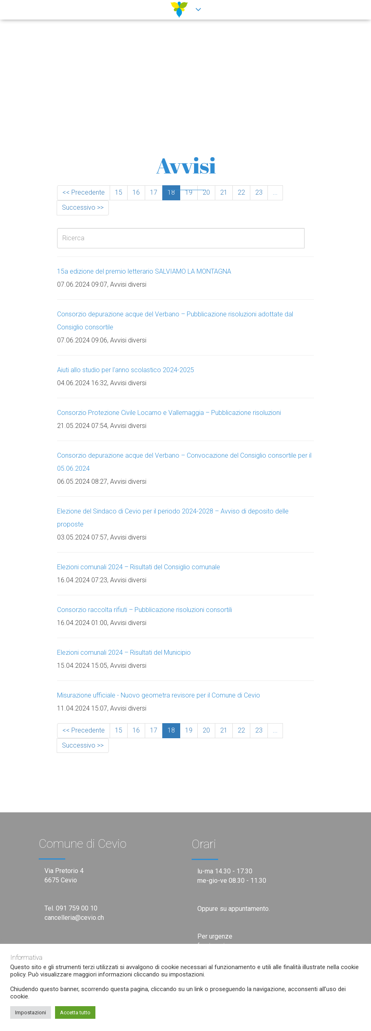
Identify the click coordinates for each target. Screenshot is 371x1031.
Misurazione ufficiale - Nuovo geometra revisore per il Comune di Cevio (158, 695)
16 (136, 192)
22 (241, 192)
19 (188, 192)
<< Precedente (83, 192)
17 (153, 192)
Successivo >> (83, 207)
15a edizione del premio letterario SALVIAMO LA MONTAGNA (144, 271)
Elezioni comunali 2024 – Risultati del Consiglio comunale (138, 567)
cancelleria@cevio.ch (74, 917)
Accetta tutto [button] (75, 1012)
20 (206, 192)
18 (171, 192)
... (275, 192)
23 (259, 192)
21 (223, 192)
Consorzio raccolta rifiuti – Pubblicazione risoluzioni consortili (144, 610)
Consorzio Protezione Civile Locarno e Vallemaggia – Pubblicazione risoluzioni (169, 413)
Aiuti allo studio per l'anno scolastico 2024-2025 (125, 370)
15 (118, 192)
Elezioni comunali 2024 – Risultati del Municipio (124, 652)
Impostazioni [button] (30, 1012)
